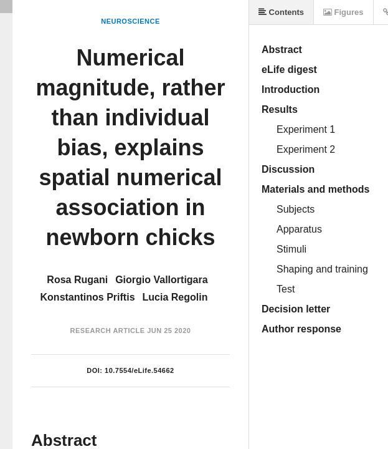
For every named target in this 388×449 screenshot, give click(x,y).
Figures (343, 12)
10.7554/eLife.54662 (139, 370)
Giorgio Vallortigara (161, 279)
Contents (281, 12)
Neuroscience (130, 21)
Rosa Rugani (77, 279)
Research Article (107, 330)
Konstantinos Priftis (87, 297)
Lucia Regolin (175, 297)
